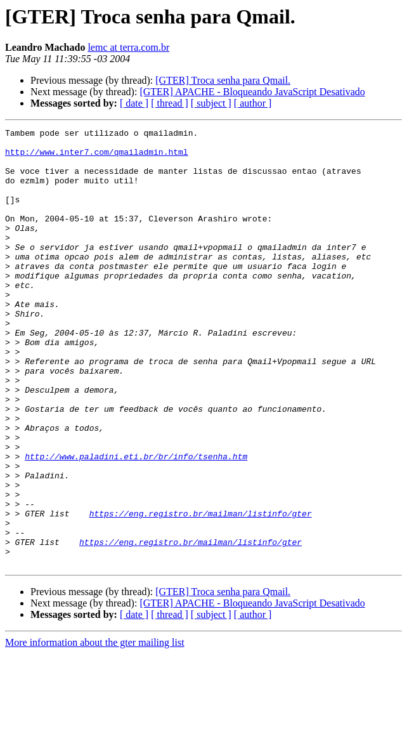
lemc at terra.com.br (128, 47)
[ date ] (134, 103)
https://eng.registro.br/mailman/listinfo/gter (200, 591)
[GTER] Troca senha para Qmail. (222, 80)
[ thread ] (169, 103)
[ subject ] (211, 103)
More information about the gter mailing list (94, 730)
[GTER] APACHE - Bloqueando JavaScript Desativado (252, 91)
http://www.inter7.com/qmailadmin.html (96, 157)
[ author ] (253, 103)
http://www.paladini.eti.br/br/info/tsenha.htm (136, 522)
